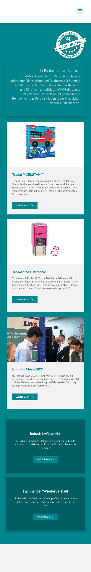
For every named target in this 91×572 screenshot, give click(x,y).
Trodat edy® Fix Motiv (29, 272)
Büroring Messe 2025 (28, 369)
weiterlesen (43, 459)
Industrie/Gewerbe (45, 433)
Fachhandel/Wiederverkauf (45, 491)
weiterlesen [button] (22, 205)
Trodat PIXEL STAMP (27, 174)
